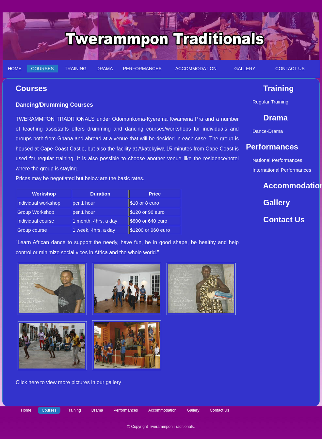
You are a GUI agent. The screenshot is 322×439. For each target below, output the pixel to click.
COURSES (42, 68)
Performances (126, 410)
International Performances (281, 170)
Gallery (276, 202)
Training (74, 410)
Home (26, 410)
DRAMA (104, 68)
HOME (15, 68)
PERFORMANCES (142, 68)
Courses (49, 410)
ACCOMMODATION (196, 68)
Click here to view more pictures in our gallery (68, 382)
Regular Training (270, 101)
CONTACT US (290, 68)
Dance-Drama (267, 131)
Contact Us (284, 219)
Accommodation (162, 410)
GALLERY (241, 68)
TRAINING (76, 68)
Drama (97, 410)
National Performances (277, 160)
